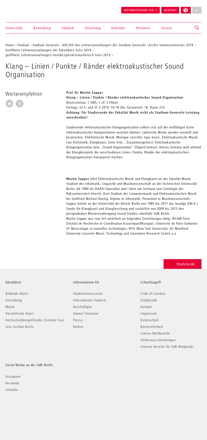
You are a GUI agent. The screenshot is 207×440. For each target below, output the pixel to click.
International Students (89, 300)
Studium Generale (46, 45)
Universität (14, 28)
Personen (143, 28)
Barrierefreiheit (152, 326)
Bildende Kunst (17, 293)
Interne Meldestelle (155, 333)
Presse (78, 320)
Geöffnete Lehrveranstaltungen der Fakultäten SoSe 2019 (48, 50)
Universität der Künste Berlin (23, 8)
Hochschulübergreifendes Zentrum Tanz (35, 320)
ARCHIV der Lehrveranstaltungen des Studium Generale (104, 45)
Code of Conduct (153, 293)
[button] (197, 27)
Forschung (93, 28)
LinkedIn (12, 389)
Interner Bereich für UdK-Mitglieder (167, 346)
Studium (68, 28)
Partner (78, 326)
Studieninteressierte (88, 293)
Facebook (13, 383)
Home (10, 45)
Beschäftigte (82, 306)
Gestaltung (14, 300)
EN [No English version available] (197, 10)
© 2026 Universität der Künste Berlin (29, 408)
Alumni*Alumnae (86, 313)
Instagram (13, 376)
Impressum (149, 313)
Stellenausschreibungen (158, 340)
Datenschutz (150, 320)
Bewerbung (42, 28)
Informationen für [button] (139, 10)
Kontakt (170, 10)
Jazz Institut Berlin (20, 326)
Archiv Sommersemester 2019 (171, 45)
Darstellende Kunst (20, 313)
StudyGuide (182, 264)
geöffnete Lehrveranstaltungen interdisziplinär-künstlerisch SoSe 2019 (58, 55)
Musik (10, 306)
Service (166, 28)
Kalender (118, 28)
